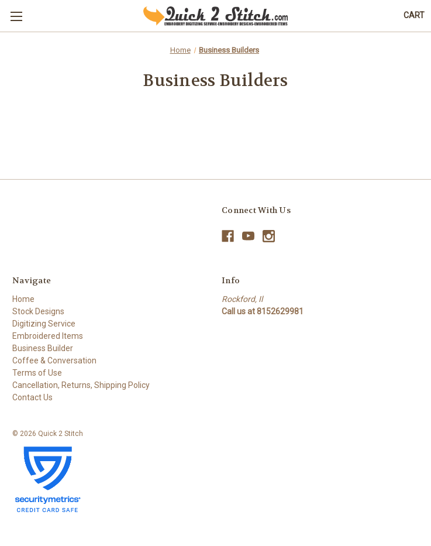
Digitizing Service (43, 323)
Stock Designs (38, 311)
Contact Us (32, 397)
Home (23, 299)
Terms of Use (37, 372)
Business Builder (42, 348)
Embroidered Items (47, 336)
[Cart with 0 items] (414, 15)
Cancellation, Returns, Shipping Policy (81, 385)
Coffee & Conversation (54, 360)
